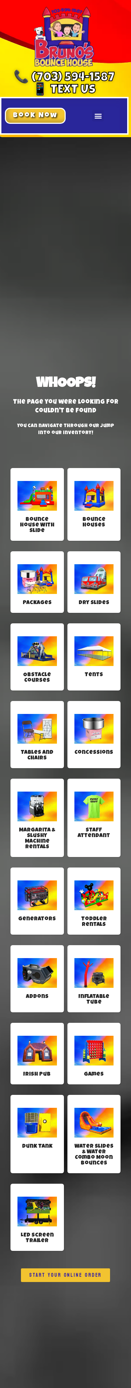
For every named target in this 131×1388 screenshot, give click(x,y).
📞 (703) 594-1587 (64, 78)
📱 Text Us (64, 90)
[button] (35, 116)
